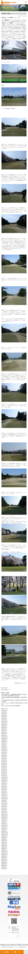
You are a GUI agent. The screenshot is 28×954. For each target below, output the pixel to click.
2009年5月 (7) (4, 843)
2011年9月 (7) (4, 800)
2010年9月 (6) (4, 818)
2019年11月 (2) (4, 736)
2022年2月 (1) (4, 713)
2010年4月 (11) (4, 826)
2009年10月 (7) (4, 835)
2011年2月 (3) (4, 811)
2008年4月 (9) (4, 863)
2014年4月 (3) (4, 761)
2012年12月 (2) (4, 777)
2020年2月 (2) (4, 733)
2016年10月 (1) (4, 749)
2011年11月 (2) (4, 797)
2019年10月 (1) (4, 738)
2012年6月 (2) (4, 786)
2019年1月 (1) (4, 744)
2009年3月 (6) (4, 846)
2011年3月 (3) (4, 809)
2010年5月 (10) (4, 825)
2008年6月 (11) (4, 860)
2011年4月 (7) (4, 808)
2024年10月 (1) (4, 710)
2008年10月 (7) (4, 854)
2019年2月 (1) (4, 742)
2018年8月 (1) (4, 746)
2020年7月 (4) (4, 727)
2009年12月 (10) (4, 832)
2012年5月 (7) (4, 787)
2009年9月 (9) (4, 837)
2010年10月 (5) (4, 817)
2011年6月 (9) (4, 804)
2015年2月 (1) (4, 758)
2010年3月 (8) (4, 828)
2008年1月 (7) (4, 868)
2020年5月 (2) (4, 730)
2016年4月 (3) (4, 753)
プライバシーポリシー (8, 944)
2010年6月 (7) (4, 823)
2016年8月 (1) (4, 752)
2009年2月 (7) (4, 848)
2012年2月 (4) (4, 792)
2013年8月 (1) (4, 766)
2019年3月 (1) (4, 741)
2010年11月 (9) (4, 815)
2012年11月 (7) (4, 778)
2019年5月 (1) (4, 739)
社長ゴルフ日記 (4, 689)
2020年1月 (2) (4, 735)
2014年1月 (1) (4, 763)
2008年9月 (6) (4, 856)
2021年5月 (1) (4, 715)
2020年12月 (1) (4, 721)
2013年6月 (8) (4, 769)
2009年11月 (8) (4, 834)
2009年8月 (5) (4, 839)
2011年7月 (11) (4, 803)
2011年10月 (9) (4, 798)
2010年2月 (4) (4, 829)
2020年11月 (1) (4, 722)
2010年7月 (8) (4, 822)
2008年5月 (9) (4, 862)
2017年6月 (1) (4, 747)
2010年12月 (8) (4, 814)
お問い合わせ (15, 944)
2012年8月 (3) (4, 783)
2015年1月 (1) (4, 760)
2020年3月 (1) (4, 732)
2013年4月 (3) (4, 770)
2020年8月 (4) (4, 725)
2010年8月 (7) (4, 820)
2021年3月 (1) (4, 716)
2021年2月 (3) (4, 718)
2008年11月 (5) (4, 853)
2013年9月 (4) (4, 764)
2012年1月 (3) (4, 794)
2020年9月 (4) (4, 724)
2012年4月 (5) (4, 789)
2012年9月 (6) (4, 781)
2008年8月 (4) (4, 857)
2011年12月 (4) (4, 795)
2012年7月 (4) (4, 784)
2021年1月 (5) (4, 719)
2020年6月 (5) (4, 729)
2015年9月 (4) (4, 755)
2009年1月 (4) (4, 849)
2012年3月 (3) (4, 791)
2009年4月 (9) (4, 845)
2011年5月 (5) (4, 806)
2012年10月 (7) (4, 780)
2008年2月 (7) (4, 866)
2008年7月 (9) (4, 859)
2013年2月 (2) (4, 773)
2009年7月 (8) (4, 840)
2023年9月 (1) (4, 712)
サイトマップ (22, 944)
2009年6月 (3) (4, 842)
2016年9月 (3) (4, 750)
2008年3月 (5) (4, 865)
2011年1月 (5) (4, 812)
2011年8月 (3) (4, 801)
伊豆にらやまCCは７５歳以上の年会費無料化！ (11, 705)
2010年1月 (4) (4, 831)
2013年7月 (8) (4, 767)
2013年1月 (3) (4, 775)
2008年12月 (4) (4, 851)
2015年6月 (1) (4, 756)
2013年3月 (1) (4, 772)
